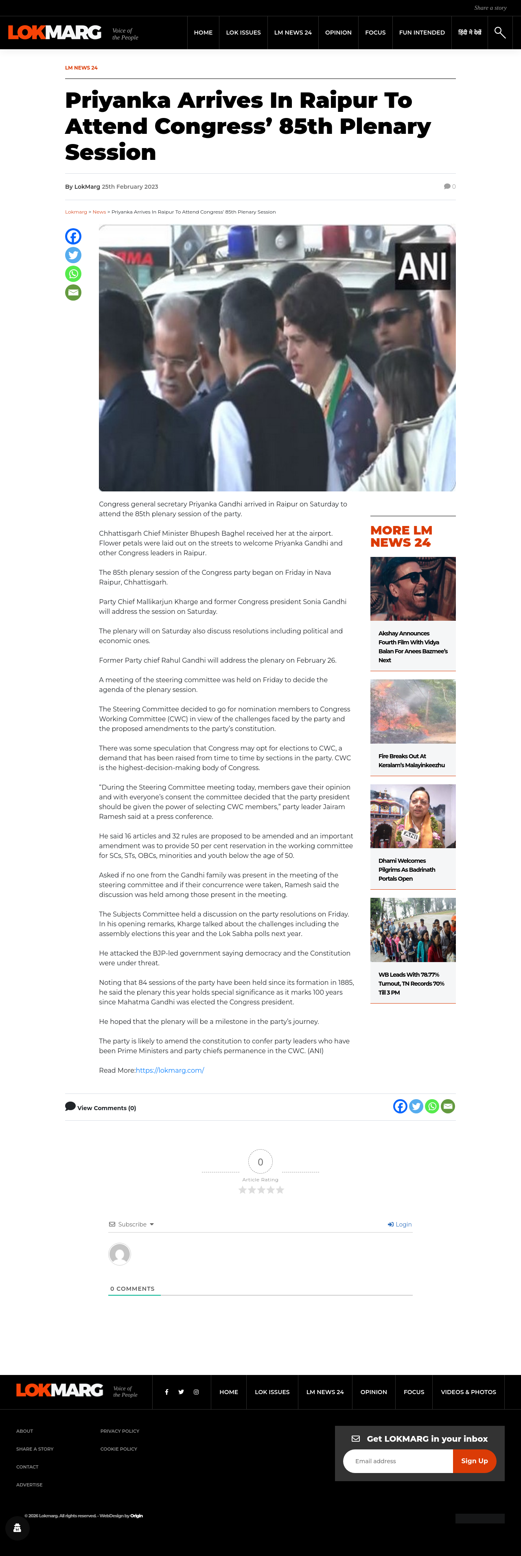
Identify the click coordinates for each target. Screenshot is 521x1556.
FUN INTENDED (422, 32)
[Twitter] (73, 255)
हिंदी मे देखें (469, 32)
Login (400, 1224)
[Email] (73, 292)
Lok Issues (243, 32)
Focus (375, 32)
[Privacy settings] (17, 1528)
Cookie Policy (119, 1449)
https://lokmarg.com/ (170, 1070)
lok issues (272, 1392)
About (24, 1431)
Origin (136, 1516)
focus (414, 1392)
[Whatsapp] (73, 274)
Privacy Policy (120, 1431)
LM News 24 (293, 32)
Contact (27, 1467)
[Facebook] (73, 236)
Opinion (338, 32)
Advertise (29, 1485)
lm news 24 (325, 1392)
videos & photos (468, 1392)
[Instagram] (196, 1392)
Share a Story (35, 1449)
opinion (374, 1392)
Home (203, 32)
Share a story (491, 7)
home (228, 1392)
